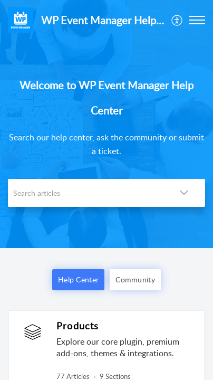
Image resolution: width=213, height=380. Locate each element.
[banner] (106, 124)
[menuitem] (177, 20)
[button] (177, 20)
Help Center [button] (78, 279)
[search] (85, 193)
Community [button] (135, 279)
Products (77, 325)
